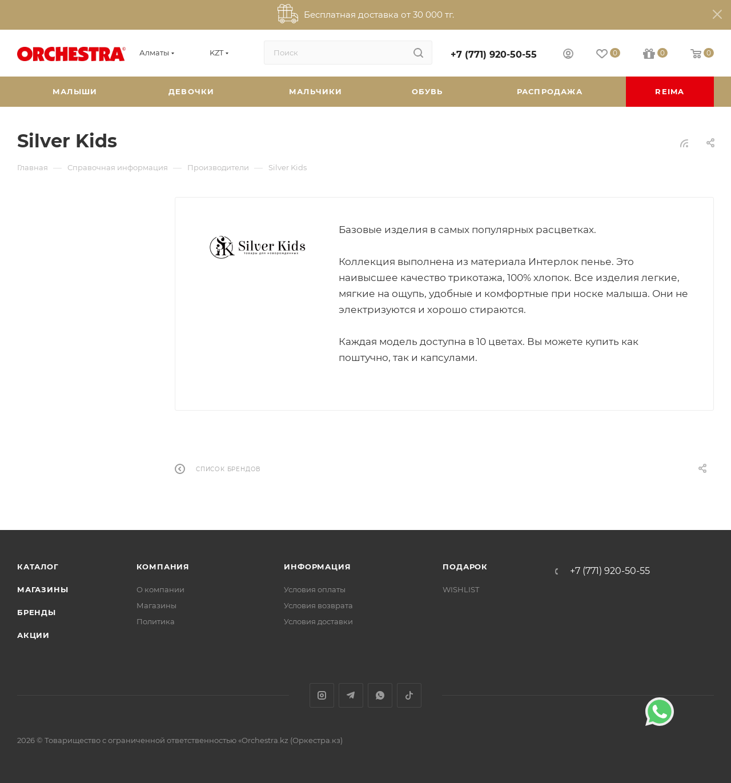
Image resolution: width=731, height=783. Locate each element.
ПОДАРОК (465, 566)
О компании (160, 589)
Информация (317, 566)
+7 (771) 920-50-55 (494, 54)
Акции (33, 635)
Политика (155, 621)
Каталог (38, 566)
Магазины (42, 589)
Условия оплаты (315, 589)
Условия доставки (318, 621)
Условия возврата (318, 605)
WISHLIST (461, 589)
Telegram (351, 695)
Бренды (36, 612)
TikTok (409, 695)
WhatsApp (380, 695)
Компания (163, 566)
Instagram (322, 695)
